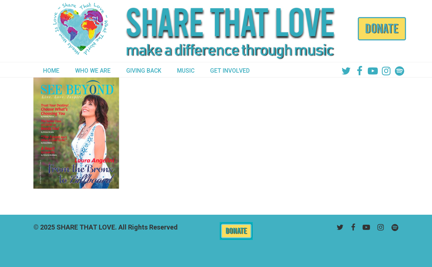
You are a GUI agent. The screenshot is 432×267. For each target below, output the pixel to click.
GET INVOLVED (230, 70)
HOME (51, 70)
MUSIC (185, 70)
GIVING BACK (143, 70)
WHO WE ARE (93, 70)
